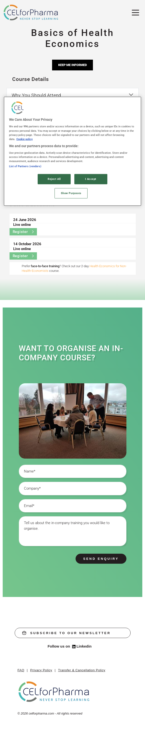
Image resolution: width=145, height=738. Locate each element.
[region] (72, 151)
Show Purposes (71, 193)
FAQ (21, 670)
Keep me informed (72, 65)
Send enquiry (101, 559)
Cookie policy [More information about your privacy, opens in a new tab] (24, 139)
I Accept (90, 179)
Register (23, 232)
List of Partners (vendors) (25, 166)
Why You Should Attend (36, 95)
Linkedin (82, 646)
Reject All (54, 179)
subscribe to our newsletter (66, 633)
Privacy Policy (41, 670)
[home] (54, 692)
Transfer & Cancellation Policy (81, 670)
